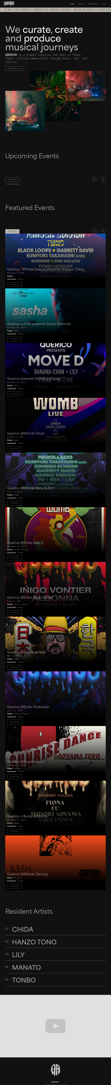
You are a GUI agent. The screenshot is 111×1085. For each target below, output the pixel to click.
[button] (94, 179)
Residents (93, 4)
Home (72, 4)
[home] (8, 4)
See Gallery (14, 284)
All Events (12, 180)
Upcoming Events (14, 68)
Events (81, 4)
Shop (103, 4)
